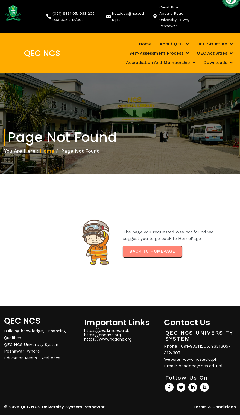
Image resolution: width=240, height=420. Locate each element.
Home (47, 151)
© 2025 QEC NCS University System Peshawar (54, 406)
